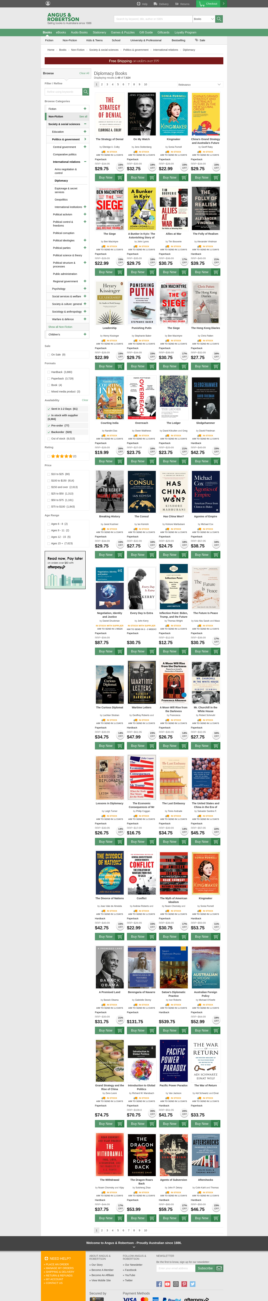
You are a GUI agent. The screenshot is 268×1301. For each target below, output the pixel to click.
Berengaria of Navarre (141, 992)
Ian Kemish (143, 524)
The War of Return (205, 1085)
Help (142, 4)
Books (47, 32)
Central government (64, 147)
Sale (200, 40)
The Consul (142, 516)
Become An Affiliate (103, 1275)
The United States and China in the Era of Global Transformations (205, 807)
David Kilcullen (170, 430)
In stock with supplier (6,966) (63, 417)
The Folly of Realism (205, 233)
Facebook (130, 1269)
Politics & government (135, 49)
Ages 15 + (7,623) (60, 543)
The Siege (109, 233)
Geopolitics (61, 199)
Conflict (141, 898)
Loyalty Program (186, 32)
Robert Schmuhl (207, 715)
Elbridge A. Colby (111, 147)
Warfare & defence (63, 319)
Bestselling (178, 40)
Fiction (49, 40)
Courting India (110, 422)
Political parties (62, 247)
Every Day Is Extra (141, 613)
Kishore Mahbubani (175, 524)
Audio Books (79, 32)
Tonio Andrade (175, 811)
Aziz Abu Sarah (201, 621)
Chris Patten (207, 335)
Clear (85, 400)
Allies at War (173, 233)
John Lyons (143, 241)
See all (83, 116)
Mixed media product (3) (64, 391)
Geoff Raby (207, 147)
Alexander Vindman (207, 241)
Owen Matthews (143, 430)
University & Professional (146, 40)
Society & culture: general (67, 304)
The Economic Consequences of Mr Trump (141, 807)
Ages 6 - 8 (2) (58, 523)
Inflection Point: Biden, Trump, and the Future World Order (173, 617)
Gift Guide (146, 32)
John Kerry (143, 621)
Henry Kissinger (111, 335)
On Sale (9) (56, 354)
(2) (62, 456)
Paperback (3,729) (61, 378)
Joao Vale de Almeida (111, 906)
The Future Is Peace (205, 613)
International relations (165, 49)
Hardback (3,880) (60, 372)
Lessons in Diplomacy (109, 803)
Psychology (59, 288)
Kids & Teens (94, 40)
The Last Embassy (173, 803)
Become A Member (103, 1269)
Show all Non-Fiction (60, 326)
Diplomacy (189, 49)
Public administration (65, 273)
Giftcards (164, 32)
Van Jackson (175, 1093)
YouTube (130, 1275)
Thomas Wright (175, 621)
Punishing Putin (142, 328)
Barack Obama (111, 1000)
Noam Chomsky (173, 906)
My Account (54, 1279)
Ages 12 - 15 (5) (59, 536)
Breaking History (109, 516)
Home (50, 49)
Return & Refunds (59, 1275)
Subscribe (210, 1268)
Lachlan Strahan (111, 715)
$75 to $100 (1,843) (61, 506)
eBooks (61, 32)
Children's (54, 334)
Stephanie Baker (143, 335)
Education (58, 131)
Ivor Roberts (175, 1000)
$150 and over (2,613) (63, 487)
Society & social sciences (104, 49)
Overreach (141, 422)
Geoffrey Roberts (141, 715)
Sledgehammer (205, 422)
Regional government (65, 281)
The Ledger (174, 422)
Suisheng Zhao (143, 1187)
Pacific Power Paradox (174, 1085)
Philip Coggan (143, 811)
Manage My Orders (60, 1268)
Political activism (62, 214)
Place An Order (57, 1264)
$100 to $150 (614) (61, 480)
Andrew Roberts (141, 906)
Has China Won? (173, 516)
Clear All (84, 73)
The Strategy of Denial (109, 139)
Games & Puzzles (123, 32)
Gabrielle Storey (143, 1000)
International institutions (68, 207)
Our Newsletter (133, 1264)
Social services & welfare (66, 296)
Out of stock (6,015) (61, 438)
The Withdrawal (109, 1179)
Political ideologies (63, 240)
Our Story (97, 1264)
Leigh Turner (111, 811)
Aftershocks (205, 1179)
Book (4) (55, 385)
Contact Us (54, 1282)
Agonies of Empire (205, 516)
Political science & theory (67, 255)
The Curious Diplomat (109, 707)
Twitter (129, 1280)
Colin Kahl (200, 1187)
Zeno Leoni (111, 1093)
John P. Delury (175, 1187)
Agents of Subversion (173, 1179)
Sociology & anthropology (67, 311)
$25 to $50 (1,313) (60, 493)
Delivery (161, 4)
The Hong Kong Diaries (205, 328)
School (116, 40)
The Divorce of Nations (109, 898)
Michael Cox (207, 524)
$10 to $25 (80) (59, 474)
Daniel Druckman (111, 621)
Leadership (110, 328)
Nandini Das (111, 430)
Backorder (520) (60, 432)
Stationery (99, 32)
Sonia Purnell (175, 147)
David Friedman (207, 430)
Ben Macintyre (111, 241)
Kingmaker (173, 139)
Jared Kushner (111, 524)
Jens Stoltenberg (143, 147)
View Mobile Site (101, 1280)
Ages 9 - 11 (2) (58, 530)
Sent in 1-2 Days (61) (63, 408)
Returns (181, 4)
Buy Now (111, 177)
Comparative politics (64, 154)
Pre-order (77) (58, 425)
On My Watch (141, 139)
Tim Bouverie (175, 241)
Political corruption (63, 233)
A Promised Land (109, 992)
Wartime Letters (141, 707)
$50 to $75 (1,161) (60, 500)
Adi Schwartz (201, 1093)
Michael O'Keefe (207, 1000)
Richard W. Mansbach (143, 1093)
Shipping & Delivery (60, 1271)
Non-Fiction (70, 40)
